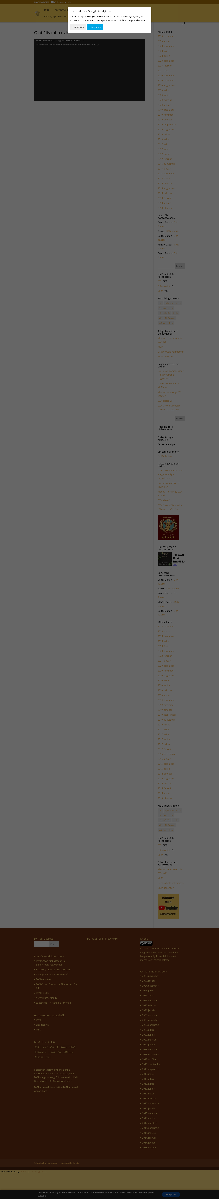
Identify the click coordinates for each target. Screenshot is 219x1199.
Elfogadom (95, 27)
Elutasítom (78, 27)
